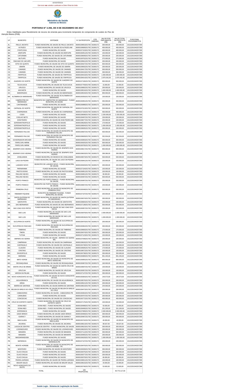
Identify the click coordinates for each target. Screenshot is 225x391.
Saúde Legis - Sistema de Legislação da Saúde (57, 386)
